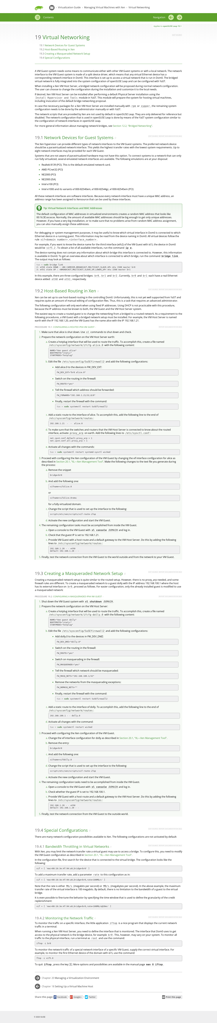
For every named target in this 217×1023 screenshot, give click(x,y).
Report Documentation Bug (170, 136)
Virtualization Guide (69, 7)
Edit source (177, 35)
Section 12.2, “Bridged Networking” (132, 125)
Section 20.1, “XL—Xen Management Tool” (79, 461)
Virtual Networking (139, 7)
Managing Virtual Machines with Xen (104, 7)
